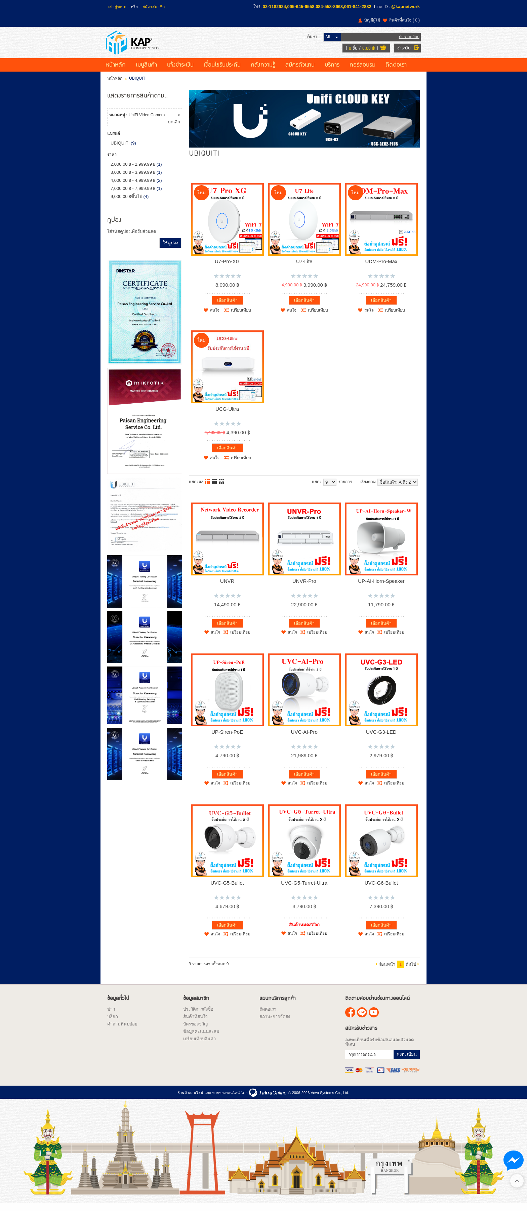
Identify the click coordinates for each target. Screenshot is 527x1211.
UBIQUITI (120, 150)
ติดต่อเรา (396, 72)
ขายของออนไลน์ (226, 1100)
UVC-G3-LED (381, 739)
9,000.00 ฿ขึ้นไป (126, 203)
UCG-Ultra (227, 416)
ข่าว (111, 1016)
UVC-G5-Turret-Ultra (304, 890)
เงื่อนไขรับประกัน (222, 72)
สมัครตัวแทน (300, 72)
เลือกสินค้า (227, 307)
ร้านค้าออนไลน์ (190, 1100)
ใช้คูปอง (170, 250)
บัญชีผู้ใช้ (372, 20)
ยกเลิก (174, 129)
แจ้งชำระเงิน (180, 72)
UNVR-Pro (304, 588)
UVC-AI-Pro (304, 739)
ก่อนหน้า (386, 971)
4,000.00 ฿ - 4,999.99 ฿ (133, 187)
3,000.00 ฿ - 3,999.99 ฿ (133, 179)
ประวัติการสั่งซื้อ (198, 1016)
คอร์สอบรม (362, 72)
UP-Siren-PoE (227, 739)
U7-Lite (304, 268)
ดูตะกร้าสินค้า (381, 51)
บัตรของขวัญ (195, 1031)
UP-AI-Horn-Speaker (381, 588)
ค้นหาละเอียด (408, 40)
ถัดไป (411, 971)
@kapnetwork (405, 6)
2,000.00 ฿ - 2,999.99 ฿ (133, 171)
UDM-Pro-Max (381, 268)
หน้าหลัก (116, 72)
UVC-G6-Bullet (381, 890)
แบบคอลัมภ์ (207, 488)
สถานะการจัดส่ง (274, 1023)
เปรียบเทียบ (241, 317)
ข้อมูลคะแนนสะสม (201, 1038)
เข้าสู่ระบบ (117, 6)
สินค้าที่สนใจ (404, 20)
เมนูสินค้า (146, 72)
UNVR (227, 588)
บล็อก (112, 1023)
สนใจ (214, 317)
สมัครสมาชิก (154, 6)
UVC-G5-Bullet (227, 890)
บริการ (332, 72)
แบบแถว (214, 488)
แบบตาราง (222, 488)
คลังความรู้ (263, 72)
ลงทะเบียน (407, 1061)
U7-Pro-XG (227, 268)
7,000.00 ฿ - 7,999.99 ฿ (133, 195)
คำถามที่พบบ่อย (122, 1031)
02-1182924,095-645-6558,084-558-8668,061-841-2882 (317, 6)
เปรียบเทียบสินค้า (199, 1045)
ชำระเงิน (402, 51)
